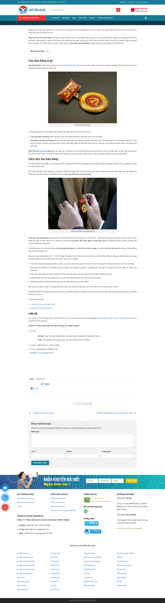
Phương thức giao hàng (25, 498)
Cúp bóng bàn (55, 573)
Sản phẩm (130, 2)
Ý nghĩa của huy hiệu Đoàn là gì (42, 304)
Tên (33, 452)
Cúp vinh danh (55, 553)
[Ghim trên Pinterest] (86, 404)
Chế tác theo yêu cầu (105, 18)
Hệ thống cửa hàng (142, 2)
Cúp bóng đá (54, 577)
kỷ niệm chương (106, 318)
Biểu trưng (20, 577)
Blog (74, 18)
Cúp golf (53, 585)
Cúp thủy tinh (55, 561)
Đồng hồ (120, 557)
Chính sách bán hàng (57, 498)
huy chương (69, 318)
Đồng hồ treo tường (124, 565)
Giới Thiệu (82, 18)
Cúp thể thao (54, 569)
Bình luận (35, 432)
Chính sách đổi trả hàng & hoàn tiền (63, 510)
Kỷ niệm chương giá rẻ (25, 573)
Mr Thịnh (45, 384)
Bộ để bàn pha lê (89, 569)
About (31, 379)
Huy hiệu (87, 573)
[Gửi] (118, 10)
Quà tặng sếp (121, 585)
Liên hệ (92, 18)
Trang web (106, 452)
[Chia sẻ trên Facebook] (75, 404)
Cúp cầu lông (55, 589)
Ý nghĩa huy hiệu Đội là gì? (41, 413)
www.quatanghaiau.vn (46, 353)
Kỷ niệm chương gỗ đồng (26, 565)
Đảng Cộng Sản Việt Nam (73, 65)
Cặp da (119, 581)
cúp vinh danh (118, 318)
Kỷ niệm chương (22, 553)
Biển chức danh (89, 585)
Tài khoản (123, 2)
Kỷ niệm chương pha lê (25, 557)
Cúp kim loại (54, 565)
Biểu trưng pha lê (23, 581)
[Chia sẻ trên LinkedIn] (90, 404)
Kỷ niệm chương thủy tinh (26, 561)
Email (69, 452)
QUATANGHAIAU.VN (89, 601)
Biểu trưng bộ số (23, 589)
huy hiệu (43, 151)
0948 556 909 (98, 498)
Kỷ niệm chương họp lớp (25, 569)
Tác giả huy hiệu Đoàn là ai (41, 308)
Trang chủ (55, 18)
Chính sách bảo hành (57, 506)
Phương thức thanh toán (26, 502)
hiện (46, 51)
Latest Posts (40, 379)
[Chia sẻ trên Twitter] (78, 404)
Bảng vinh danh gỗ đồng (92, 557)
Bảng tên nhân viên (90, 581)
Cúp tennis (54, 581)
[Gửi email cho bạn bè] (82, 404)
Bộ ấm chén (121, 569)
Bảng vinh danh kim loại (92, 561)
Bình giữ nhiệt (122, 573)
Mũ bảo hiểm (121, 577)
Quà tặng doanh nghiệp (125, 553)
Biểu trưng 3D (22, 585)
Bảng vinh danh (89, 553)
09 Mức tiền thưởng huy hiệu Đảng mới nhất (117, 413)
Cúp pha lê (54, 557)
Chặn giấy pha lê (89, 565)
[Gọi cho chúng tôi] (86, 511)
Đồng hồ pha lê (122, 561)
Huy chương (88, 577)
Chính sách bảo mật (57, 502)
